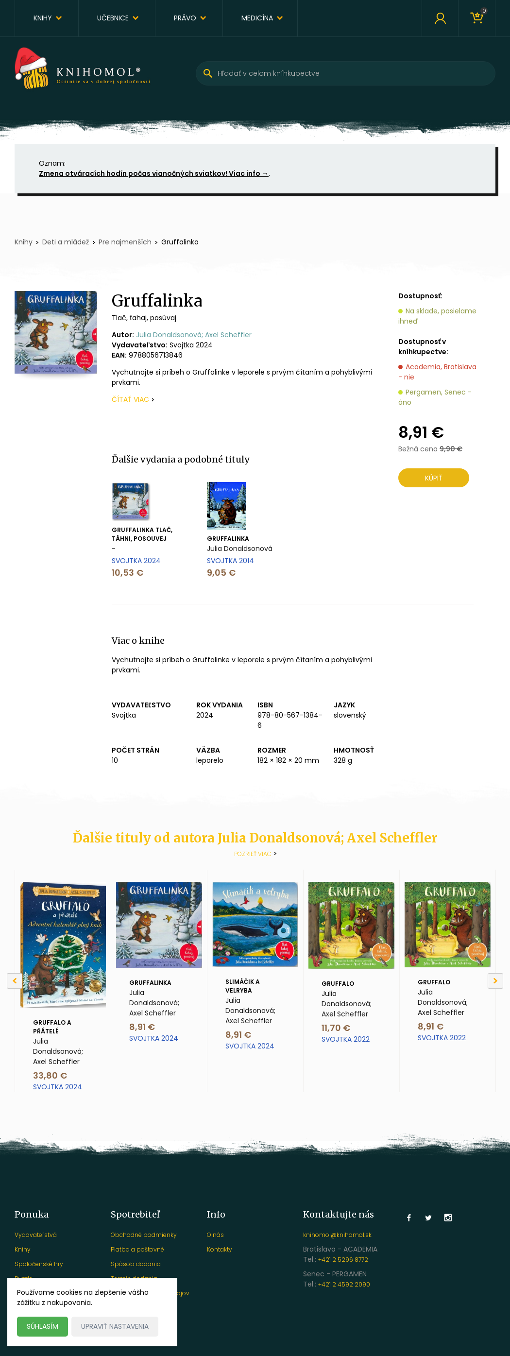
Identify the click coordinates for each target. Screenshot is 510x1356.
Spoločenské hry (39, 1264)
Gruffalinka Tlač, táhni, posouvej (142, 534)
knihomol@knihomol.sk (337, 1235)
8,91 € (142, 1027)
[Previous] (14, 981)
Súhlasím (42, 1326)
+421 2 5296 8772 (343, 1259)
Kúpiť (433, 478)
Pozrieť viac (253, 854)
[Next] (495, 981)
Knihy (43, 18)
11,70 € (336, 1028)
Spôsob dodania (136, 1264)
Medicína (257, 18)
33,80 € (50, 1075)
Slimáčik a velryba (242, 986)
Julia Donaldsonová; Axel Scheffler (194, 335)
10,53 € (127, 572)
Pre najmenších (125, 242)
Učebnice (113, 18)
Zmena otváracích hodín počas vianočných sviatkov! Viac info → (154, 173)
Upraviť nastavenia (115, 1326)
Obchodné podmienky (144, 1235)
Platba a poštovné (137, 1249)
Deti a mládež (65, 242)
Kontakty (219, 1249)
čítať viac (130, 399)
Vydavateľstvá (36, 1235)
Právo (185, 18)
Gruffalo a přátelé (52, 1026)
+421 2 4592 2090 (344, 1284)
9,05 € (221, 572)
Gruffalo (338, 983)
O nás (215, 1235)
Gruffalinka (228, 538)
